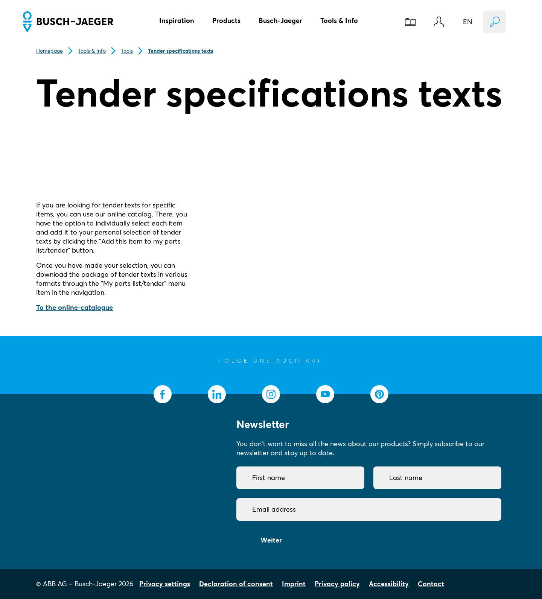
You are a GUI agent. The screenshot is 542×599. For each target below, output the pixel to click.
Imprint (294, 583)
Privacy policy (337, 583)
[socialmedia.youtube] (325, 394)
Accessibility (389, 583)
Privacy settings (164, 583)
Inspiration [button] (176, 20)
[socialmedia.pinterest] (379, 394)
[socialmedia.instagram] (271, 394)
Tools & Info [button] (339, 20)
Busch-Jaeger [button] (280, 20)
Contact (431, 583)
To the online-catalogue (74, 307)
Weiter (271, 540)
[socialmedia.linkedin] (217, 394)
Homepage (49, 50)
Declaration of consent (236, 583)
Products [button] (226, 20)
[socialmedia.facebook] (163, 394)
